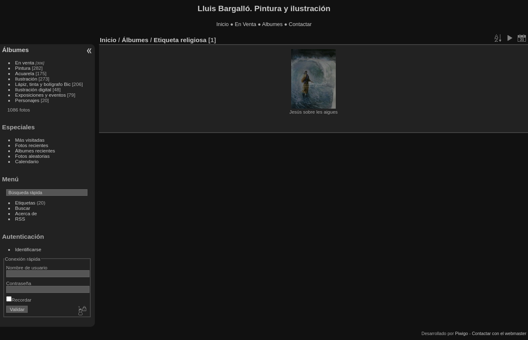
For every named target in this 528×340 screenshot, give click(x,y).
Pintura (23, 68)
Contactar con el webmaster (499, 333)
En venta (24, 62)
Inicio (223, 24)
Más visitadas (30, 140)
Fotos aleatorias (32, 156)
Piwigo (461, 333)
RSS (20, 218)
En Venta (245, 24)
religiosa (193, 39)
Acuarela (24, 73)
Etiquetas (25, 202)
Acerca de (26, 213)
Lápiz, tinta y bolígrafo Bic (43, 84)
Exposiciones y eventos (40, 94)
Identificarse (28, 249)
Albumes (272, 24)
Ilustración (26, 78)
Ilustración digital (33, 89)
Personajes (27, 100)
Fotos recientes (31, 145)
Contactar (300, 24)
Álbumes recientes (35, 150)
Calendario (27, 161)
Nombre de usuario (26, 267)
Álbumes (15, 49)
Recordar (18, 299)
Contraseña (18, 283)
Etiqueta (166, 39)
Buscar (23, 208)
